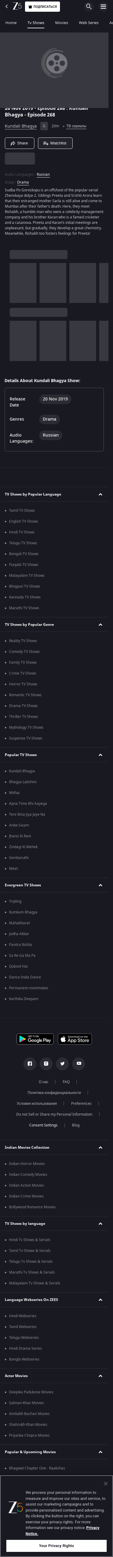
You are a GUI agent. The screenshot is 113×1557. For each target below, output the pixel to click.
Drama (23, 182)
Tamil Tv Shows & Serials (30, 1250)
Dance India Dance (25, 977)
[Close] (105, 1483)
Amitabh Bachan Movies (29, 1413)
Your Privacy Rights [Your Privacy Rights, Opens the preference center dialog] (56, 1545)
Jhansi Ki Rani (20, 836)
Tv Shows (35, 23)
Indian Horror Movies (27, 1163)
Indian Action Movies (26, 1185)
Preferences (81, 1103)
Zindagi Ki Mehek (23, 847)
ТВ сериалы (76, 126)
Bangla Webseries (24, 1359)
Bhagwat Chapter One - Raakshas (37, 1468)
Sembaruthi (19, 857)
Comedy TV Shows (24, 651)
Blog (76, 1125)
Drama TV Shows (23, 706)
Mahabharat (19, 923)
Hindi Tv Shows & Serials (29, 1240)
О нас (44, 1082)
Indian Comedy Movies (28, 1174)
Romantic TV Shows (25, 695)
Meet (13, 868)
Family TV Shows (23, 662)
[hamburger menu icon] (103, 6)
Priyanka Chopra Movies (29, 1435)
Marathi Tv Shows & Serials (32, 1272)
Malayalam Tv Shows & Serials (34, 1283)
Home (11, 23)
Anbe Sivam (19, 825)
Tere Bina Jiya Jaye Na (27, 814)
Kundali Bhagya (21, 126)
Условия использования (37, 1103)
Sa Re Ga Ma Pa (22, 955)
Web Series (89, 23)
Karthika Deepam (23, 999)
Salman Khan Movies (26, 1403)
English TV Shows (23, 521)
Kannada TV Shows (25, 597)
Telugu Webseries (24, 1337)
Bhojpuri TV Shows (24, 586)
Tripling (15, 901)
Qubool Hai (18, 966)
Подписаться (42, 7)
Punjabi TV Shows (23, 564)
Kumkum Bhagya (23, 912)
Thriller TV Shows (23, 716)
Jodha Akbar (19, 934)
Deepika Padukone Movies (31, 1392)
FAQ (66, 1082)
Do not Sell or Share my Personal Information (54, 1114)
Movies (61, 23)
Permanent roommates (28, 988)
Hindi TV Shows (22, 532)
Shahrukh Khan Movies (28, 1424)
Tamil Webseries (23, 1327)
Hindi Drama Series (25, 1348)
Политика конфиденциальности (54, 1092)
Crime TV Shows (22, 673)
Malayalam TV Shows (27, 575)
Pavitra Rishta (20, 944)
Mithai (14, 792)
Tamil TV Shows (22, 510)
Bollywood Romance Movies (32, 1207)
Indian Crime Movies (26, 1196)
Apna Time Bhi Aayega (28, 803)
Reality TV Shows (23, 641)
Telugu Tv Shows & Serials (31, 1261)
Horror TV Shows (23, 684)
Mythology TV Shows (26, 727)
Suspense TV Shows (25, 738)
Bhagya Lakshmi (22, 782)
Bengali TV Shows (24, 554)
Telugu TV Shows (23, 543)
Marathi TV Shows (24, 608)
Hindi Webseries (22, 1316)
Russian (43, 174)
